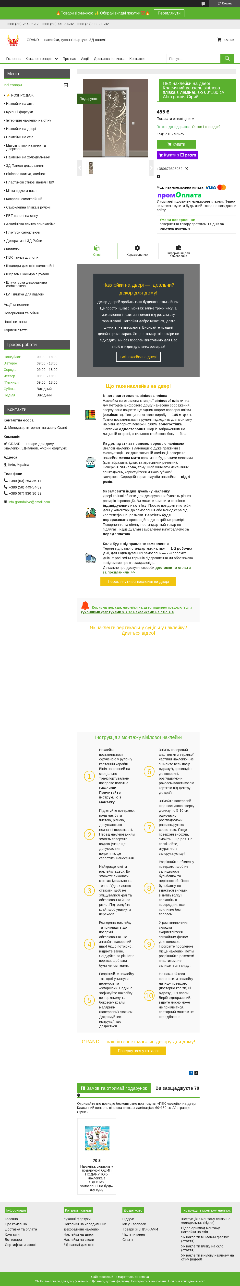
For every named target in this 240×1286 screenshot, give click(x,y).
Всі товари (13, 85)
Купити (179, 144)
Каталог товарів (38, 58)
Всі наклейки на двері (138, 357)
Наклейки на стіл (19, 137)
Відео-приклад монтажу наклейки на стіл (200, 1230)
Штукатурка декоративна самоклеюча (26, 284)
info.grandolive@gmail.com (29, 502)
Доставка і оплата (109, 58)
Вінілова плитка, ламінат (26, 174)
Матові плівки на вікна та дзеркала (26, 147)
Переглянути (169, 13)
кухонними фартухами (101, 612)
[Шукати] (227, 58)
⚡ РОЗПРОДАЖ (20, 95)
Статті (127, 1240)
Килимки (13, 249)
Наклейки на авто (20, 104)
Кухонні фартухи (19, 112)
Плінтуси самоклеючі (23, 232)
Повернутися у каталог (138, 1051)
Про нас (69, 58)
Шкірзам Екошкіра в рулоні (27, 274)
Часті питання (15, 322)
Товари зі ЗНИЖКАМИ (140, 1229)
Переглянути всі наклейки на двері (138, 581)
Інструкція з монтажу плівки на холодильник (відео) (205, 1221)
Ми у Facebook (134, 1224)
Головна (13, 58)
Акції (85, 58)
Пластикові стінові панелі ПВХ (30, 182)
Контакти (136, 58)
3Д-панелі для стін (79, 1245)
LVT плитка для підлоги (25, 294)
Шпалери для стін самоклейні (30, 266)
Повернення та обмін (21, 313)
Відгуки (128, 1219)
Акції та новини (16, 304)
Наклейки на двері (21, 129)
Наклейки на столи (79, 1240)
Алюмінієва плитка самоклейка (30, 224)
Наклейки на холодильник (85, 1224)
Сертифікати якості (20, 1245)
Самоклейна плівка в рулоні (28, 207)
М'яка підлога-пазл (21, 191)
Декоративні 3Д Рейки (24, 241)
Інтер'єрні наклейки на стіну (28, 120)
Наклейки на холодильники (28, 157)
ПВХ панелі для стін (22, 257)
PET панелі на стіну (22, 216)
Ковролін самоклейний (24, 199)
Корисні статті (15, 330)
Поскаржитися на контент (148, 1281)
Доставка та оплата (21, 1229)
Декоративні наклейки (81, 1229)
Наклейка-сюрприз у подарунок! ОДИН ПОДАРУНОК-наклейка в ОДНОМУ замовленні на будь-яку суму (96, 1178)
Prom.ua (143, 1277)
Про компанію (16, 1224)
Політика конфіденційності (186, 1281)
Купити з (180, 155)
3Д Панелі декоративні (25, 166)
